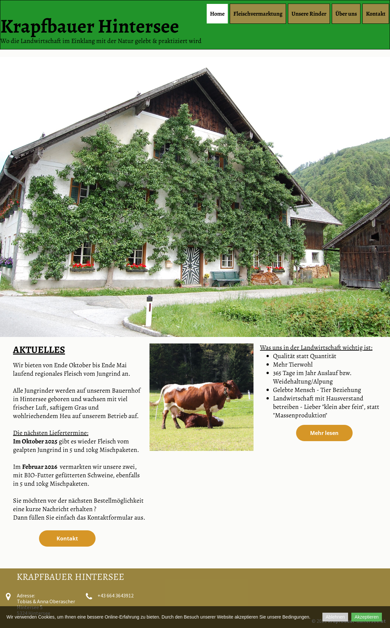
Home (217, 14)
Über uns (346, 14)
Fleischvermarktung (257, 14)
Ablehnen (335, 617)
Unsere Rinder (309, 14)
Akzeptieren (367, 617)
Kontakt (375, 14)
